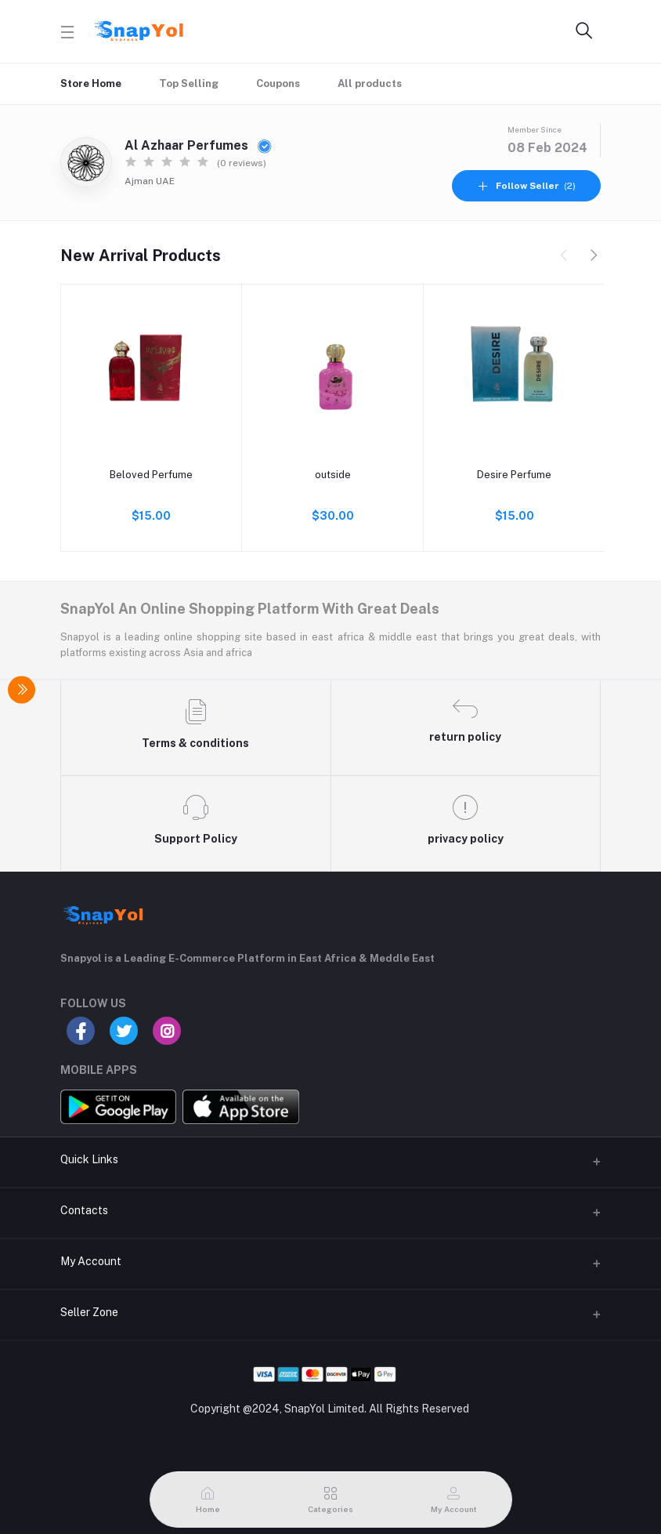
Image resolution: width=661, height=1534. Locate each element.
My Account (90, 1261)
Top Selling (189, 83)
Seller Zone (89, 1312)
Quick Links (89, 1159)
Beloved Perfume (151, 475)
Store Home (90, 83)
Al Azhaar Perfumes (198, 145)
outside (333, 475)
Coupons (278, 83)
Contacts (84, 1210)
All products (370, 83)
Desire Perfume (514, 475)
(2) (526, 186)
